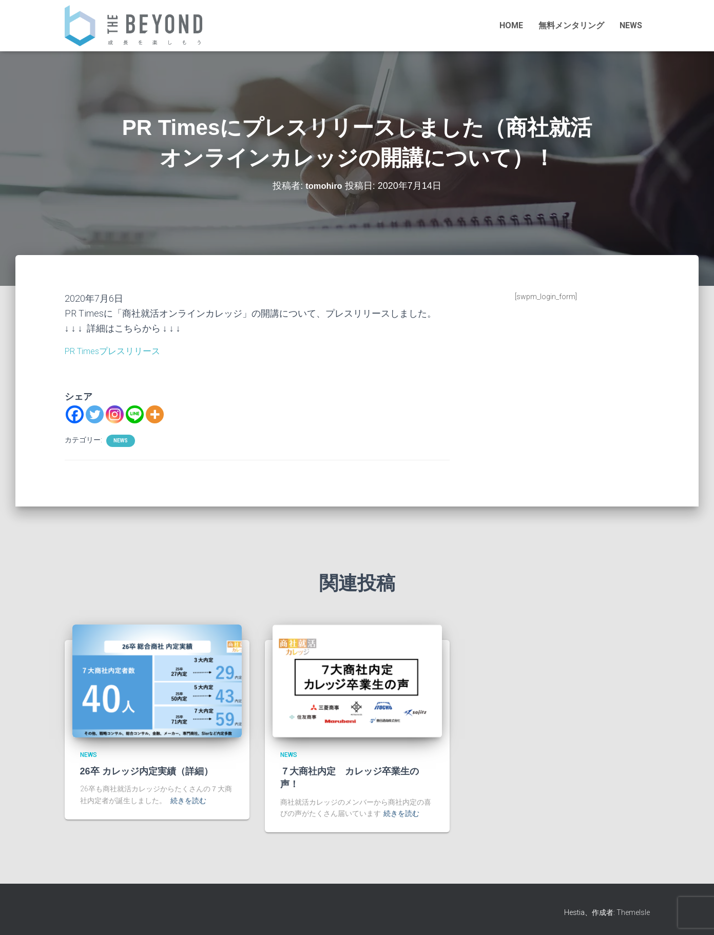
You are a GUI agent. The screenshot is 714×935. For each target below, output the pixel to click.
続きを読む (188, 800)
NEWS (631, 25)
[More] (155, 414)
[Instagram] (115, 414)
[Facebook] (75, 414)
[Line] (135, 414)
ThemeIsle (633, 912)
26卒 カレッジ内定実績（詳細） (146, 771)
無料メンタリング (571, 25)
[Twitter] (95, 414)
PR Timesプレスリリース (116, 350)
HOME (511, 25)
